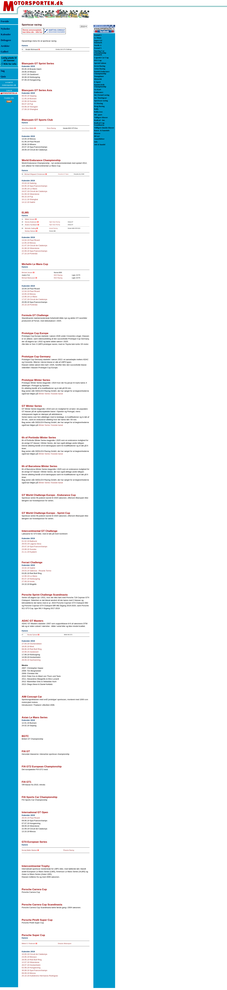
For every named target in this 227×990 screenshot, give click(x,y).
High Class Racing (54, 222)
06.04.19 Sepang (29, 96)
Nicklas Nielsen (30, 231)
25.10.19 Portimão (29, 305)
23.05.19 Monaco (29, 957)
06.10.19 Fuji (27, 197)
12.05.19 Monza (29, 243)
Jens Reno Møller (28, 128)
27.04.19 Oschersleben (32, 644)
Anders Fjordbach (31, 225)
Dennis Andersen (31, 222)
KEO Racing (58, 275)
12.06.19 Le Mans (29, 576)
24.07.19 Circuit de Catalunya (34, 191)
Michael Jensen (27, 272)
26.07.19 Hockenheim (31, 965)
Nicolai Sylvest (32, 635)
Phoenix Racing (68, 850)
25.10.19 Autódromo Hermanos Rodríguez (40, 976)
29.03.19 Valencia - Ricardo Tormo (36, 571)
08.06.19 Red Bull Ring (32, 649)
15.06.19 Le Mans (29, 189)
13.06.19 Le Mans (29, 297)
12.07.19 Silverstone (30, 962)
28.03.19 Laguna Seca (31, 544)
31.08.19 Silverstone (30, 248)
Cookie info (9, 98)
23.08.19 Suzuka (29, 549)
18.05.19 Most (28, 646)
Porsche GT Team (63, 174)
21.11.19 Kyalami (29, 552)
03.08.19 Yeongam (30, 107)
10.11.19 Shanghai (30, 199)
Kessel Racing (53, 228)
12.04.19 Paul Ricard (31, 291)
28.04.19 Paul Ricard (31, 818)
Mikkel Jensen (30, 219)
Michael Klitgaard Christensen (34, 174)
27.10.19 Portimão (29, 253)
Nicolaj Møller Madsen (29, 850)
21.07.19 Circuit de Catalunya (34, 245)
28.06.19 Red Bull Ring (32, 960)
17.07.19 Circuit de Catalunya (34, 299)
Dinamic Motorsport (64, 943)
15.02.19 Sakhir (28, 568)
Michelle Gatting (30, 228)
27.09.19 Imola (28, 581)
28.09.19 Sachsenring (31, 660)
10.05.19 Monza (29, 294)
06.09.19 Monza (29, 973)
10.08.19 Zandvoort (30, 652)
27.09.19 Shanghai (30, 109)
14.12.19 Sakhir (28, 202)
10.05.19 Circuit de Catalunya (34, 954)
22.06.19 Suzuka (29, 101)
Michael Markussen (28, 278)
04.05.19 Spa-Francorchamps (34, 186)
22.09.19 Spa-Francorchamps (34, 251)
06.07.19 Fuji (27, 104)
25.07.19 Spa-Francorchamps (34, 546)
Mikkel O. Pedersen (28, 943)
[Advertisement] (130, 52)
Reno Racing (51, 128)
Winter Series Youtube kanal (51, 394)
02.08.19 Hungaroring (31, 968)
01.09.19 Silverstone (30, 194)
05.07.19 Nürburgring (31, 579)
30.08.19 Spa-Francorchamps (34, 970)
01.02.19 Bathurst (29, 541)
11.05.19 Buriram (29, 98)
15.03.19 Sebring (29, 183)
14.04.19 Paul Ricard (31, 240)
